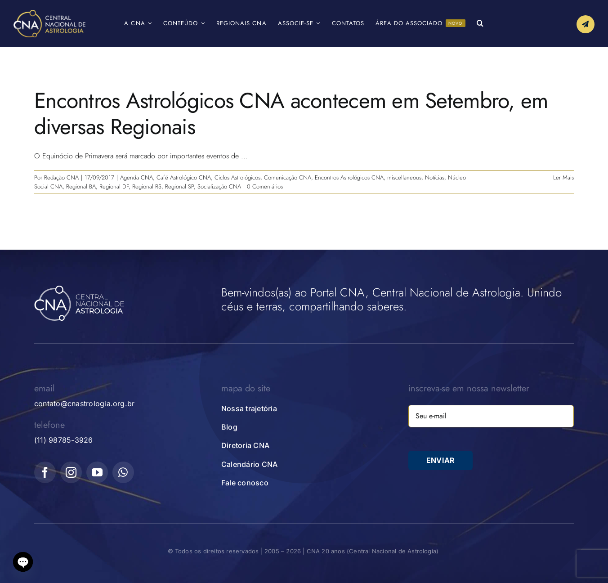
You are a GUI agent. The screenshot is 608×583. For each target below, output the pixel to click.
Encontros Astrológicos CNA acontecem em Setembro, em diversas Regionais (291, 113)
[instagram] (71, 472)
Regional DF (114, 186)
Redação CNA (61, 177)
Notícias (434, 177)
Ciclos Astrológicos (237, 177)
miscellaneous (404, 177)
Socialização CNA (219, 186)
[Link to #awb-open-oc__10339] (586, 24)
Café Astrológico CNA (183, 177)
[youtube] (97, 472)
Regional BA (81, 186)
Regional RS (146, 186)
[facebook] (45, 472)
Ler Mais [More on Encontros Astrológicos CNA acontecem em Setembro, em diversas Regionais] (563, 177)
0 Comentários (265, 186)
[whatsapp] (123, 472)
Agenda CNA (136, 177)
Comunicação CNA (287, 177)
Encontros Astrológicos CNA (349, 177)
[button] (480, 23)
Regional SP (179, 186)
